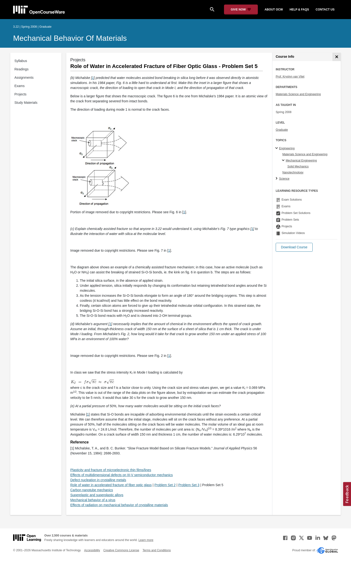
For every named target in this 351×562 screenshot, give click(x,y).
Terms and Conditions (156, 550)
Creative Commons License (121, 550)
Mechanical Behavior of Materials (70, 38)
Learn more (145, 540)
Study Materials (26, 102)
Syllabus (21, 61)
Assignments (24, 77)
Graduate (282, 129)
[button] (294, 247)
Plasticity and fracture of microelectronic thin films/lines (110, 470)
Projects (21, 94)
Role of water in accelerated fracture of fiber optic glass (111, 485)
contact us (325, 9)
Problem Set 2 (165, 485)
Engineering (287, 148)
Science (284, 178)
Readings (22, 69)
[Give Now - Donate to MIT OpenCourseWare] (241, 10)
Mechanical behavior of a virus (92, 500)
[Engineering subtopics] (277, 148)
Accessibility (92, 550)
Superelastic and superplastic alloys (96, 495)
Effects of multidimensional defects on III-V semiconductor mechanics (121, 475)
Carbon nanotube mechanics (91, 490)
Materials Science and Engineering (298, 94)
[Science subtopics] (277, 179)
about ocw (274, 9)
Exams (20, 86)
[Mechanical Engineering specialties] (284, 160)
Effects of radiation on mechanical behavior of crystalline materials (119, 505)
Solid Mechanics (298, 166)
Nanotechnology (293, 172)
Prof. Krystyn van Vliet (290, 76)
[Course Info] (336, 57)
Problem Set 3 (188, 485)
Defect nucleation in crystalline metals (98, 480)
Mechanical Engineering (301, 160)
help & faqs (299, 9)
